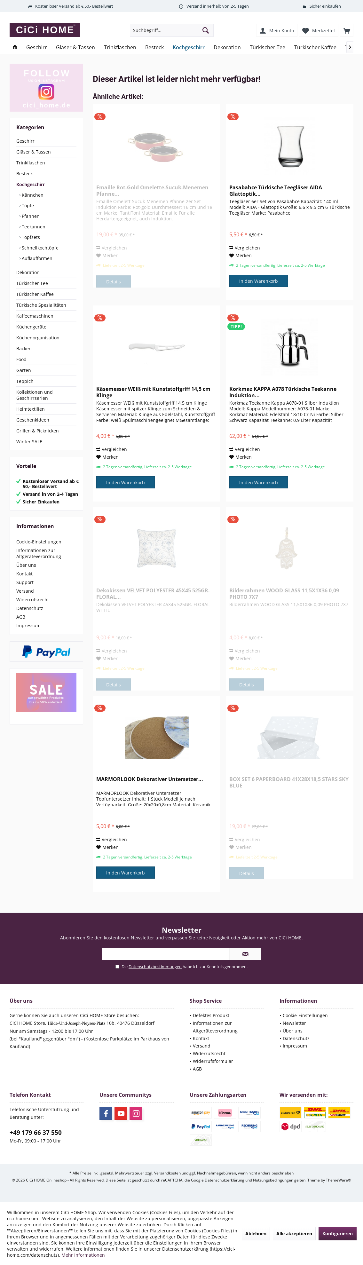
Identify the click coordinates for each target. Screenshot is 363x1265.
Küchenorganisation (37, 338)
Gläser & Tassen (33, 152)
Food (21, 359)
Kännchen (31, 195)
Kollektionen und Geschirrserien (34, 395)
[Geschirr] (36, 47)
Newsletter (294, 1023)
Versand (25, 591)
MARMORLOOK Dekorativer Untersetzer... (149, 779)
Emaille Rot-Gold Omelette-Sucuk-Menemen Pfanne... (152, 190)
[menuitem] (346, 30)
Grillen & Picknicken (37, 431)
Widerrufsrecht (32, 600)
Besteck (24, 173)
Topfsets (30, 237)
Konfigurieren (337, 1233)
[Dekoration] (227, 47)
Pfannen (30, 216)
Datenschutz (29, 608)
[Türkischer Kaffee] (315, 47)
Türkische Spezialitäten (41, 305)
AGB (20, 617)
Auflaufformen (36, 258)
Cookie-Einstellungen (38, 542)
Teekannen (32, 227)
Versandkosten (167, 1173)
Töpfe (27, 205)
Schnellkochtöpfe (39, 248)
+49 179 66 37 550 (36, 1132)
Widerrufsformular (213, 1061)
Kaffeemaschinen (34, 316)
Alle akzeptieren (294, 1233)
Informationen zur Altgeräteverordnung (38, 553)
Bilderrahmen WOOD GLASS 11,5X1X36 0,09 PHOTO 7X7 (284, 593)
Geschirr (25, 141)
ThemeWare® (338, 1180)
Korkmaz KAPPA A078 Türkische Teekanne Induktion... (282, 392)
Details (113, 282)
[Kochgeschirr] (188, 47)
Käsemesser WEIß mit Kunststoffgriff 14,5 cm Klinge (153, 392)
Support (25, 582)
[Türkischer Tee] (267, 47)
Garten (23, 370)
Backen (24, 348)
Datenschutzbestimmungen (155, 966)
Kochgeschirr (30, 184)
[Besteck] (154, 47)
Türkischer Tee (32, 283)
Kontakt (24, 574)
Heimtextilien (30, 409)
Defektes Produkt (211, 1015)
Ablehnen (255, 1233)
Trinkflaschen (30, 163)
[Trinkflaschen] (120, 47)
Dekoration (28, 272)
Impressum (28, 625)
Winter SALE (29, 442)
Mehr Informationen (83, 1255)
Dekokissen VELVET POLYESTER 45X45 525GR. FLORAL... (153, 593)
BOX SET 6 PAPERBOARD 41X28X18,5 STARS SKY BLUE (289, 782)
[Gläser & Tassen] (75, 47)
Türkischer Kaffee (35, 294)
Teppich (25, 381)
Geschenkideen (32, 420)
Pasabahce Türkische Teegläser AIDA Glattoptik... (275, 190)
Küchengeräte (31, 327)
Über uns (26, 565)
